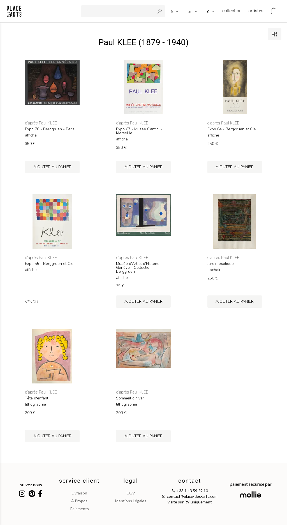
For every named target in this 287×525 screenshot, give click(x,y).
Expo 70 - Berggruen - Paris (50, 129)
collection (232, 10)
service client (79, 480)
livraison (79, 493)
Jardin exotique (220, 264)
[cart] (273, 11)
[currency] (210, 11)
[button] (192, 11)
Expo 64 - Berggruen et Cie (231, 129)
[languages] (174, 11)
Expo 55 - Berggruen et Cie (49, 264)
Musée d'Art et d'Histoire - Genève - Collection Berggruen (139, 268)
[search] (118, 11)
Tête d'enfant (36, 398)
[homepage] (14, 11)
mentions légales (130, 500)
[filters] (274, 34)
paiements (79, 508)
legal (130, 480)
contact (189, 480)
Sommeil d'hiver (130, 398)
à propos (79, 500)
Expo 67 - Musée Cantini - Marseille (139, 131)
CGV (130, 493)
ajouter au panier (52, 167)
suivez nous (31, 484)
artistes (255, 10)
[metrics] (192, 11)
